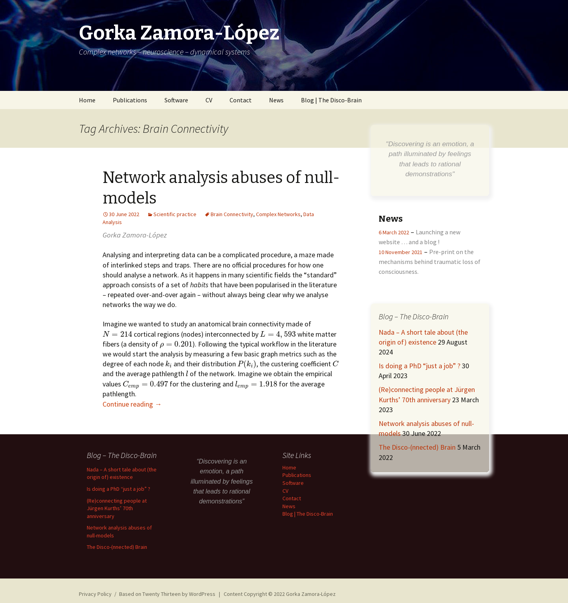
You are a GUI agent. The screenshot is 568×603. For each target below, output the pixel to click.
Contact (241, 100)
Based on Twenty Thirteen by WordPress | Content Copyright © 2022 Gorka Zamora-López (227, 593)
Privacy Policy (95, 593)
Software (176, 100)
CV (209, 100)
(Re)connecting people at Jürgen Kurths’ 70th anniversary (117, 508)
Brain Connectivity (232, 214)
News (276, 100)
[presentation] (117, 334)
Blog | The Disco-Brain (331, 100)
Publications (130, 100)
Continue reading (132, 404)
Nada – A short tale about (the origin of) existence (122, 473)
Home (87, 100)
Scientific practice (174, 214)
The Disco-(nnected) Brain (417, 447)
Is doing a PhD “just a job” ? (419, 365)
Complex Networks (278, 214)
